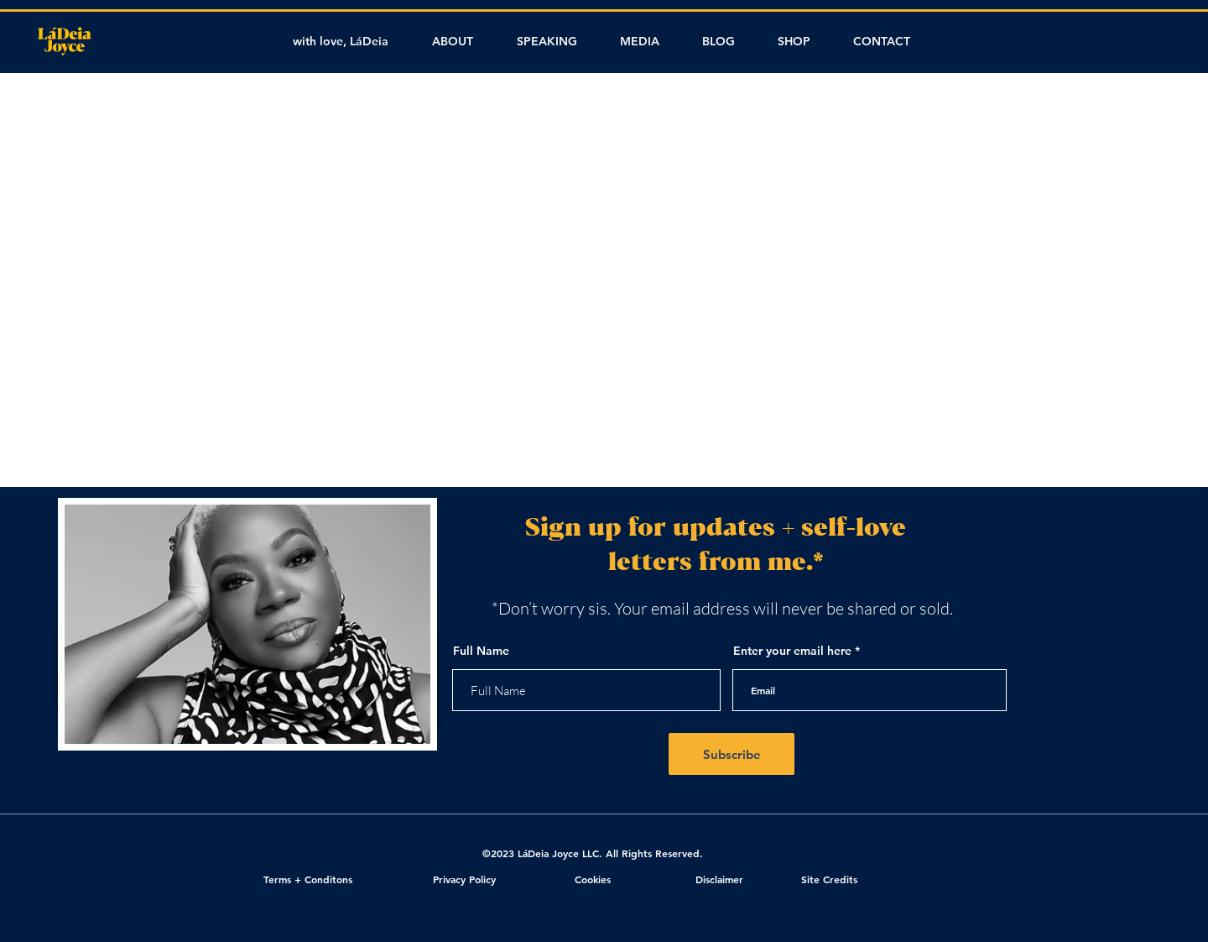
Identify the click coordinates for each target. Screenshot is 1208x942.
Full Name (481, 651)
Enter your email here (792, 651)
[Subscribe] (731, 754)
